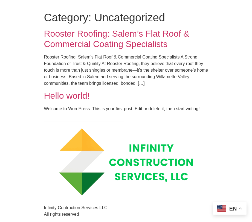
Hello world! (67, 96)
